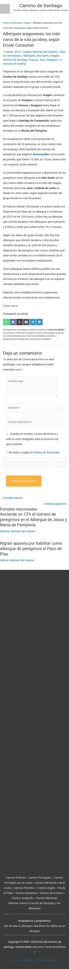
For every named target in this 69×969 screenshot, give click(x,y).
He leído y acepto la (34, 452)
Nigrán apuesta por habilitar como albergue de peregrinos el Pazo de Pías (31, 549)
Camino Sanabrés (26, 893)
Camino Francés (16, 877)
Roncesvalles (41, 154)
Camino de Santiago (40, 5)
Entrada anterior (11, 497)
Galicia (4, 560)
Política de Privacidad (46, 452)
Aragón (27, 23)
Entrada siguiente (56, 503)
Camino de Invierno (51, 893)
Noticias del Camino (45, 51)
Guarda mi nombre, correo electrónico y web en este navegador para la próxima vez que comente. (32, 439)
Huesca (33, 59)
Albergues (29, 55)
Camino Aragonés (22, 898)
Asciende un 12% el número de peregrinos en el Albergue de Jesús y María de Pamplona (33, 519)
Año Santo (43, 55)
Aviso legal (17, 960)
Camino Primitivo (24, 887)
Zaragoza (52, 59)
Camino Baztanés (46, 898)
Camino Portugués (39, 877)
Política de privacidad (36, 960)
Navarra (4, 531)
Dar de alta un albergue (18, 925)
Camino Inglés (46, 887)
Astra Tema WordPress (52, 946)
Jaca (42, 59)
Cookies (53, 960)
